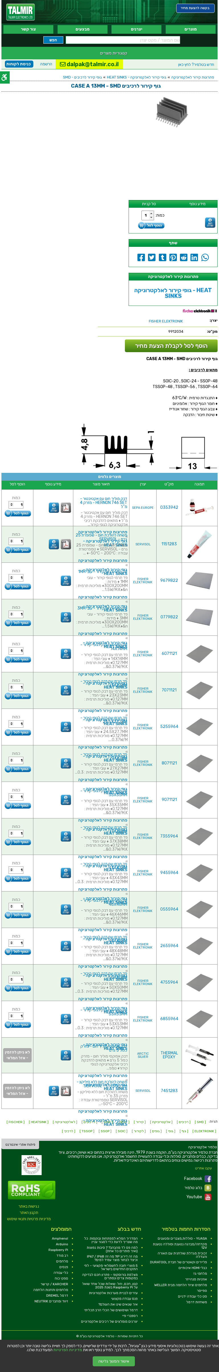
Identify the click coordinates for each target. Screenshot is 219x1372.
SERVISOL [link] (143, 544)
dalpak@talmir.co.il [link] (89, 64)
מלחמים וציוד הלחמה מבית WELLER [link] (180, 1285)
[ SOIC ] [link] (121, 1131)
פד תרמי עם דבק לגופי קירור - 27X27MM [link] (103, 756)
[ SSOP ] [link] (105, 1131)
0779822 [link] (169, 617)
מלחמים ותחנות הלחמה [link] (50, 1290)
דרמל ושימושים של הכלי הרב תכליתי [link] (111, 1310)
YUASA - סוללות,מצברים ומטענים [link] (182, 1238)
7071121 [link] (169, 690)
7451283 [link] (169, 1090)
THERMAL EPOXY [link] (169, 1055)
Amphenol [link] (60, 1238)
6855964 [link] (169, 1018)
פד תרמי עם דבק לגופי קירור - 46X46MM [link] (103, 902)
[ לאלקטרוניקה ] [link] (65, 1122)
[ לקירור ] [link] (139, 1131)
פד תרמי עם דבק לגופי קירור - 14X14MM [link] (103, 646)
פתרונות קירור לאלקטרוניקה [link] (192, 77)
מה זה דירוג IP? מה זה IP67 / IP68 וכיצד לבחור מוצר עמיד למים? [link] (112, 1258)
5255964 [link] (169, 726)
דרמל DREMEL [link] (57, 1296)
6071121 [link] (169, 653)
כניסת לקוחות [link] (18, 64)
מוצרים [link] (190, 29)
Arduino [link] (62, 1244)
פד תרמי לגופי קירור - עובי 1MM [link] (102, 571)
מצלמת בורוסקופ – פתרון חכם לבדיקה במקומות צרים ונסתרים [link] (110, 1276)
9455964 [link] (169, 872)
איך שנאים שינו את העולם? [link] (118, 1304)
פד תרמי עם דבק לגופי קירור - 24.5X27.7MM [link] (103, 719)
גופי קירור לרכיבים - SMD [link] (82, 77)
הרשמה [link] (46, 64)
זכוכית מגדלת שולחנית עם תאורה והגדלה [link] (182, 1255)
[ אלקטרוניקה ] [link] (161, 1122)
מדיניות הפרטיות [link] (67, 1350)
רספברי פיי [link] (130, 1316)
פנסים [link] (63, 1267)
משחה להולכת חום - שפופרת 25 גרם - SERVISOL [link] (101, 537)
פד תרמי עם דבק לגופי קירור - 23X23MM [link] (103, 683)
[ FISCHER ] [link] (15, 1122)
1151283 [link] (169, 544)
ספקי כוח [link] (61, 1278)
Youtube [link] (198, 1197)
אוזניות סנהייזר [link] (196, 1279)
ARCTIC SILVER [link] (143, 1055)
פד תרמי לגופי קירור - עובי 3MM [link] (102, 608)
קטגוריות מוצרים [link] (113, 53)
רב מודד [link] (62, 1256)
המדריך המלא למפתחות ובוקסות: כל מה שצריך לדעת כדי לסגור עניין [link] (111, 1240)
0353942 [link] (169, 507)
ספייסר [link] (202, 1291)
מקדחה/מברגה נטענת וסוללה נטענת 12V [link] (180, 1246)
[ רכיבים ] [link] (183, 1122)
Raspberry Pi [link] (58, 1250)
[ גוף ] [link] (184, 1131)
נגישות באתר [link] (29, 1206)
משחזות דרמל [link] (196, 1302)
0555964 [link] (169, 909)
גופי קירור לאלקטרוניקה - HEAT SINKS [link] (136, 77)
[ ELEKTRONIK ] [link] (204, 1131)
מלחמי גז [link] (200, 1274)
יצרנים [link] (136, 29)
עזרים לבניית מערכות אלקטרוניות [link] (113, 1293)
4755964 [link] (169, 982)
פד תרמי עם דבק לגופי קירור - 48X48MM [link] (103, 939)
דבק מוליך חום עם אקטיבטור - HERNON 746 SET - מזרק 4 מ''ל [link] (103, 502)
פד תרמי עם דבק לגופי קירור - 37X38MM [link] (103, 829)
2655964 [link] (169, 945)
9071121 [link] (169, 799)
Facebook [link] (197, 1178)
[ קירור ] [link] (140, 1122)
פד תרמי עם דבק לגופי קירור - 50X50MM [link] (103, 975)
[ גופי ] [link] (170, 1131)
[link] (20, 12)
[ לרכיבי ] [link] (68, 1131)
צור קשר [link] (28, 29)
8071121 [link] (169, 763)
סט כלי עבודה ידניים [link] (192, 1296)
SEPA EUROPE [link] (143, 508)
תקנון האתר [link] (29, 1212)
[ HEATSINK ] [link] (38, 1122)
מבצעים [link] (83, 29)
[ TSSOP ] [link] (87, 1131)
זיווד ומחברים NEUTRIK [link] (51, 1301)
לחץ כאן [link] (196, 64)
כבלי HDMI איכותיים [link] (193, 1268)
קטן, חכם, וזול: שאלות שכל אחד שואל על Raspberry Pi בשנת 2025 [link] (110, 1285)
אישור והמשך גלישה (113, 1361)
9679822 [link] (169, 580)
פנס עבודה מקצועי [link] (124, 1299)
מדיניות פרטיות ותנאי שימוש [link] (29, 1218)
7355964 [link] (169, 836)
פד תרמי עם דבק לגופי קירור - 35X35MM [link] (103, 792)
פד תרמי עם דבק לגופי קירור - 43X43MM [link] (103, 865)
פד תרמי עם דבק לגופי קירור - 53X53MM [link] (103, 1012)
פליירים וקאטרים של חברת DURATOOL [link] (178, 1262)
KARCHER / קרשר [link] (54, 1284)
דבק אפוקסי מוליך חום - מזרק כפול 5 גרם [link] (103, 1048)
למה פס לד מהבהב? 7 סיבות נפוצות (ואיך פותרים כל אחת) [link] (112, 1249)
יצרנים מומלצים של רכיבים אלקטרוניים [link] (109, 1321)
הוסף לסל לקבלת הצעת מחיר (171, 345)
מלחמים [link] (62, 1261)
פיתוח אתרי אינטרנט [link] (20, 1145)
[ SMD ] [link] (200, 1122)
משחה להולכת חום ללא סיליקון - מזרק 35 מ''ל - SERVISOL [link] (102, 1084)
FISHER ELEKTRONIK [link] (143, 580)
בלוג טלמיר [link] (197, 1188)
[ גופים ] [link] (156, 1131)
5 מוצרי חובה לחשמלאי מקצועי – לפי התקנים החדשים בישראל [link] (111, 1267)
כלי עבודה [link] (61, 1273)
